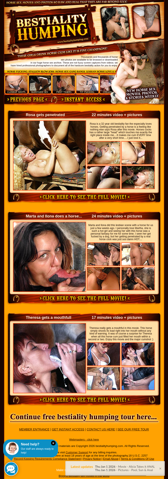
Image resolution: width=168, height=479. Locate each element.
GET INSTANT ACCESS (68, 429)
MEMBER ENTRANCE (34, 429)
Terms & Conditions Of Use (137, 458)
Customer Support (77, 452)
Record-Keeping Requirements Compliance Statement (47, 458)
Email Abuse (110, 458)
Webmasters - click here (84, 439)
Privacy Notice (92, 458)
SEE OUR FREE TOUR (133, 429)
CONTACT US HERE (101, 429)
